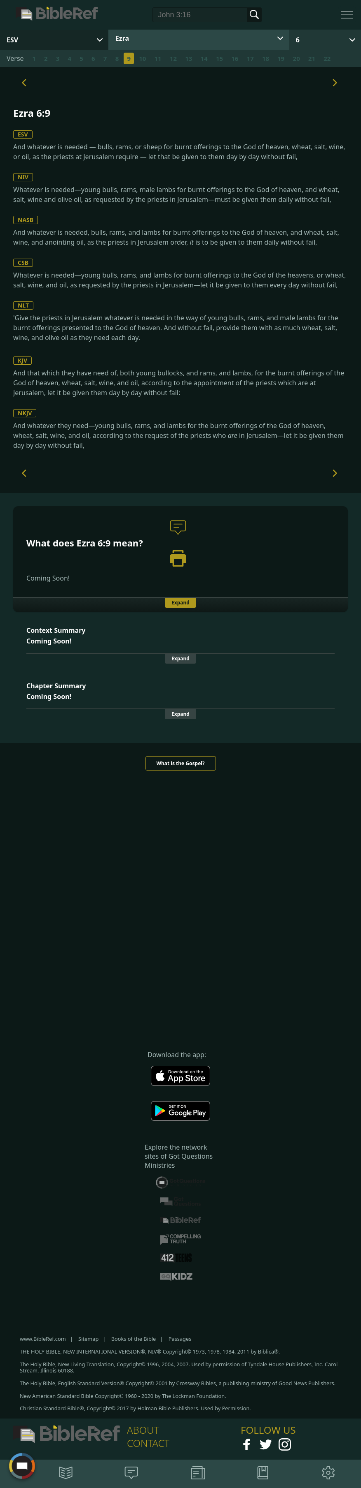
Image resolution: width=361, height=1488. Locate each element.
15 (219, 58)
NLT (23, 305)
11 (158, 58)
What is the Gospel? (180, 763)
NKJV (25, 413)
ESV (23, 134)
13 (188, 58)
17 (250, 58)
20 (296, 58)
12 (173, 58)
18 (265, 58)
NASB (25, 220)
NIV (23, 177)
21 (311, 58)
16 (234, 58)
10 (142, 58)
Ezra (122, 38)
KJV (22, 360)
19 (280, 58)
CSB (23, 262)
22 (327, 58)
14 (204, 58)
